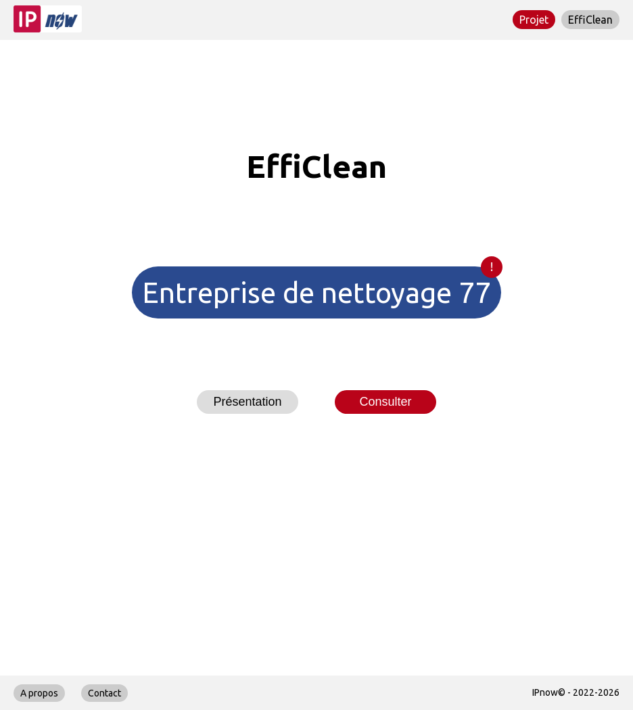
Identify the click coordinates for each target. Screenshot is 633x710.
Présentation (247, 401)
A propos (39, 693)
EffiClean (590, 20)
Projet (533, 20)
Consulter (385, 401)
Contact (104, 693)
